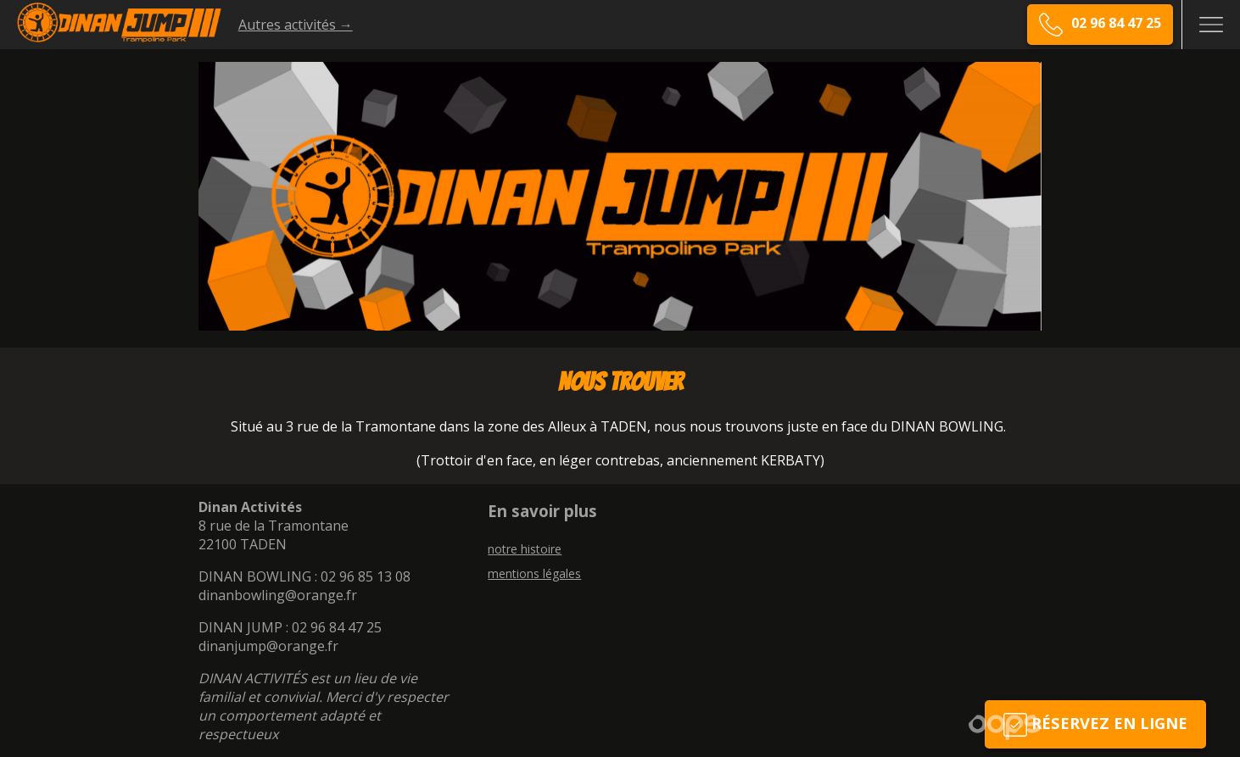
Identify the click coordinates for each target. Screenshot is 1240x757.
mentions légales (534, 573)
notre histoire (524, 549)
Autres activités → (295, 24)
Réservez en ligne (1095, 724)
